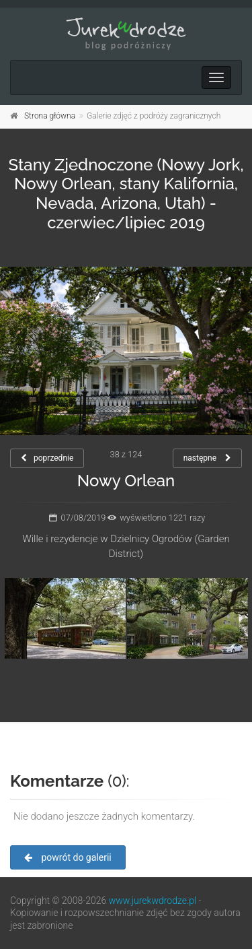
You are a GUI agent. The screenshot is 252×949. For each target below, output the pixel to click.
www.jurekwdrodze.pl (152, 900)
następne (207, 458)
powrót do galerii (68, 857)
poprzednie (47, 458)
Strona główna (49, 116)
